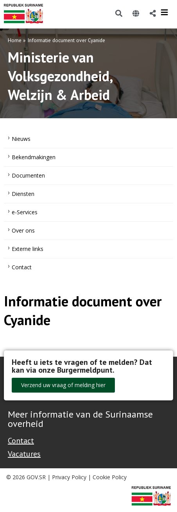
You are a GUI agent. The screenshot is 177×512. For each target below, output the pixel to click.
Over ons (23, 230)
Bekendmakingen (33, 157)
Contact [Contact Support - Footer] (21, 441)
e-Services (25, 212)
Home (14, 40)
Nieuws (21, 138)
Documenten (28, 175)
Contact (22, 267)
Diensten (23, 193)
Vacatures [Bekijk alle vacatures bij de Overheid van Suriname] (24, 454)
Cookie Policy (110, 477)
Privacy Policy (69, 477)
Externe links (27, 248)
